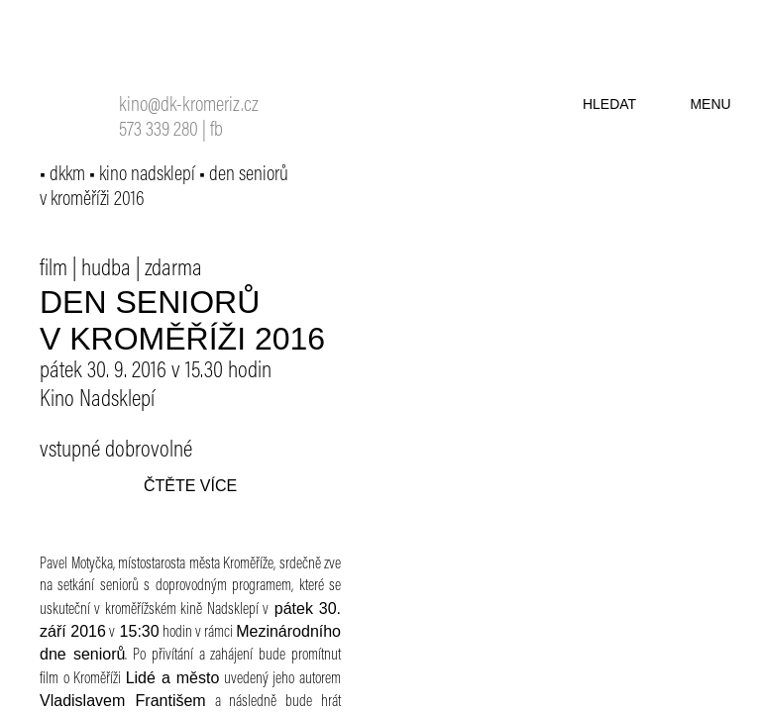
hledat (609, 104)
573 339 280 (158, 131)
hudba (106, 269)
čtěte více (190, 485)
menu (710, 104)
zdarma (173, 269)
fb (216, 131)
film (53, 269)
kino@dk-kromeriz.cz (189, 106)
